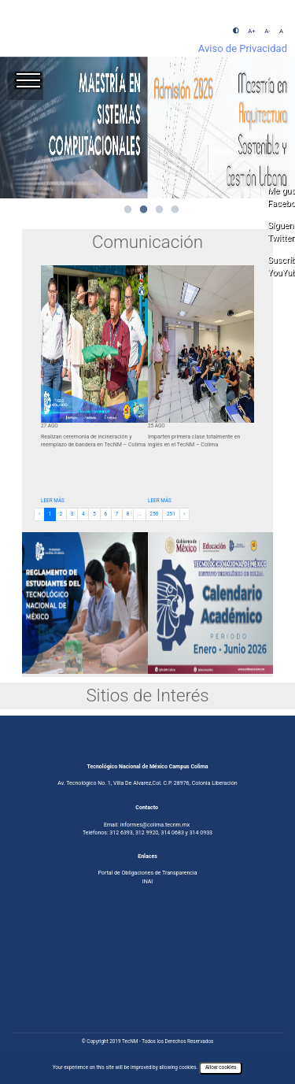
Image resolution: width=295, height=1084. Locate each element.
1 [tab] (128, 210)
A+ (251, 31)
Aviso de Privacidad (242, 48)
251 (171, 514)
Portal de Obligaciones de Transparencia (147, 872)
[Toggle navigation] (25, 86)
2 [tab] (144, 210)
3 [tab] (160, 210)
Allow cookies (220, 1067)
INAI (147, 881)
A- (267, 31)
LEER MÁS (53, 501)
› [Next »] (184, 514)
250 (154, 514)
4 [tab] (175, 210)
